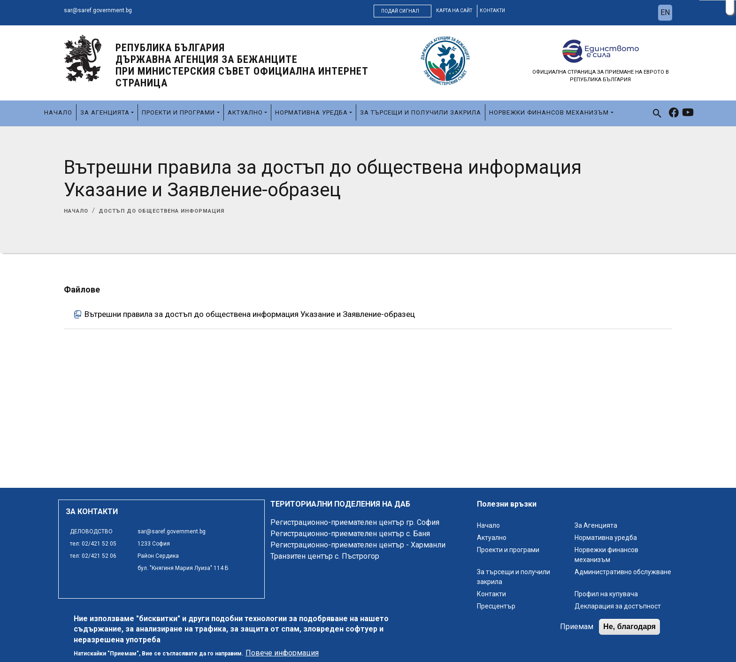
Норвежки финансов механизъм (549, 112)
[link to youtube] (688, 113)
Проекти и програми (178, 112)
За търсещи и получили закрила (420, 112)
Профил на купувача (606, 594)
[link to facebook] (674, 113)
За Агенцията (105, 112)
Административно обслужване (623, 572)
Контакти (491, 594)
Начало (58, 112)
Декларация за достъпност (618, 606)
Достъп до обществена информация (161, 211)
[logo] (82, 57)
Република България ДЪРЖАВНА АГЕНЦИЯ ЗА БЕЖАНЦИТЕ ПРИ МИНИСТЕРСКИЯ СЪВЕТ (241, 65)
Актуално (245, 112)
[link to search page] (657, 113)
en (665, 12)
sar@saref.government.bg (98, 10)
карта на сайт (454, 10)
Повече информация (282, 653)
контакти (492, 10)
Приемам (576, 627)
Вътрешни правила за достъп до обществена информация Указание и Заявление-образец (249, 314)
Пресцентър (496, 606)
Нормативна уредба (311, 112)
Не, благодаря (629, 627)
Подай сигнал (400, 11)
